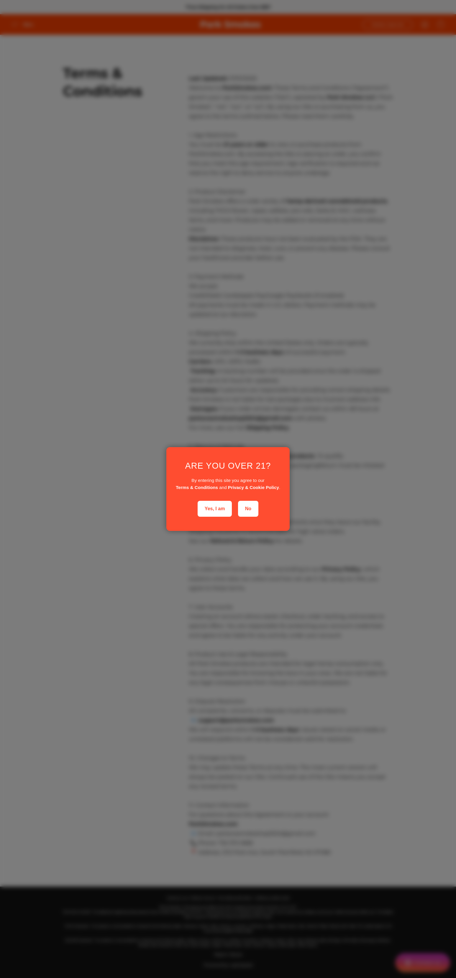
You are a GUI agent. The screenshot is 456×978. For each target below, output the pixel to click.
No (248, 508)
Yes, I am (215, 508)
